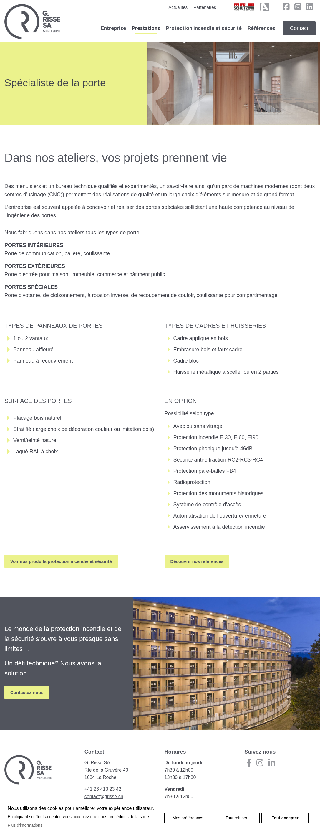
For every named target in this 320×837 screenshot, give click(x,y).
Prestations (146, 28)
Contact (299, 28)
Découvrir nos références (197, 561)
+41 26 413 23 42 (102, 789)
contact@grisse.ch (103, 796)
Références (261, 28)
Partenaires (204, 7)
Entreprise (113, 28)
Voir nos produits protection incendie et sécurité (61, 561)
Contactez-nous (27, 692)
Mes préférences (188, 817)
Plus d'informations (25, 825)
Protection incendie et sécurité (204, 28)
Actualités (178, 7)
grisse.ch (32, 21)
